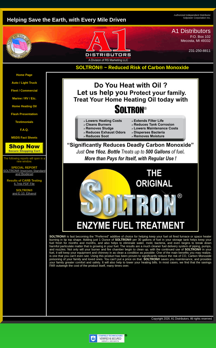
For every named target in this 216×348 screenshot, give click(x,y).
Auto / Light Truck (24, 82)
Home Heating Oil (24, 106)
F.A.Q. (24, 129)
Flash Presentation (24, 114)
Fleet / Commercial (24, 90)
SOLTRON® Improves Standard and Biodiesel (24, 172)
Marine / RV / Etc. (24, 98)
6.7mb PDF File (24, 183)
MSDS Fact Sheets (24, 137)
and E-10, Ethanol (24, 193)
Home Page (24, 74)
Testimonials (24, 121)
